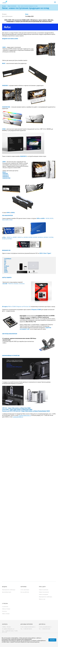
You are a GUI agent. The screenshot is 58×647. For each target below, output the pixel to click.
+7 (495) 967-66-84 (9, 631)
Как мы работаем (25, 592)
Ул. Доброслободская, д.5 (8, 629)
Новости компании (43, 589)
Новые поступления (12, 6)
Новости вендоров (43, 594)
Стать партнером (25, 589)
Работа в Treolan (6, 609)
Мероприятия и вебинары (8, 589)
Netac (26, 14)
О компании (5, 606)
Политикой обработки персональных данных (26, 642)
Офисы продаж (6, 613)
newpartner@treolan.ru (29, 627)
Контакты (4, 611)
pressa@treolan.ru (47, 627)
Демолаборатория (6, 592)
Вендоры (4, 6)
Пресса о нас (42, 599)
